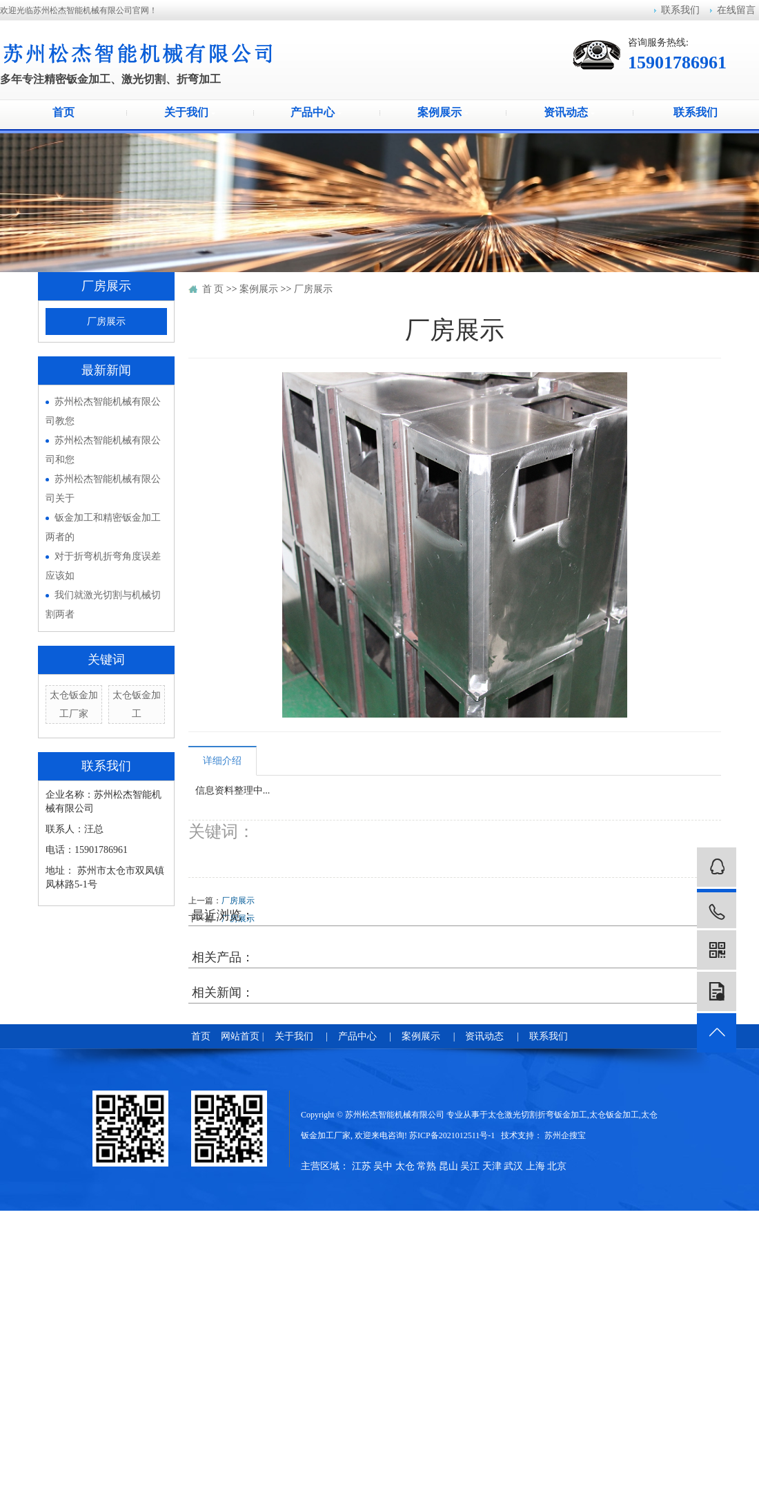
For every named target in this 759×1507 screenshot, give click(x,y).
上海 (535, 1166)
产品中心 (316, 112)
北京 (556, 1166)
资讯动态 (569, 112)
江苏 (361, 1166)
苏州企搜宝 (565, 1135)
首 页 (213, 289)
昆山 (448, 1166)
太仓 (405, 1166)
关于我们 (189, 112)
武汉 (513, 1166)
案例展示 (443, 112)
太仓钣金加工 (614, 1115)
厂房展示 (106, 321)
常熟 (426, 1166)
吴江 (470, 1166)
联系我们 (680, 10)
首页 (63, 112)
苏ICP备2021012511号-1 (452, 1135)
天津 (492, 1166)
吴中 (383, 1166)
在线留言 (736, 10)
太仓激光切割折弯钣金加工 (537, 1115)
